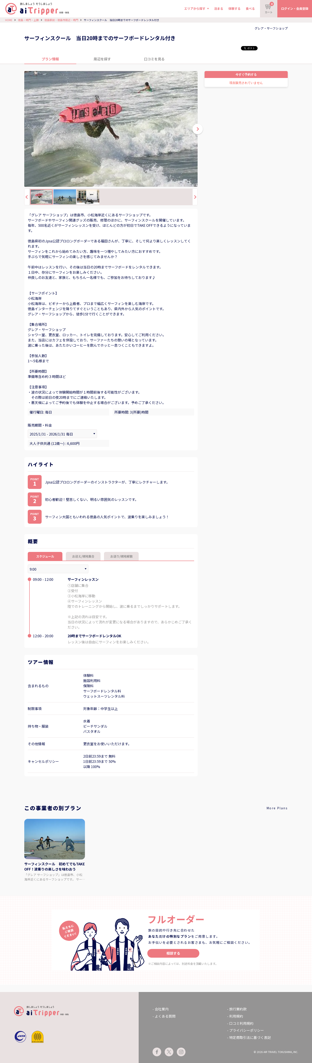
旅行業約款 (238, 1009)
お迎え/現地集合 (83, 556)
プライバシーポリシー (246, 1030)
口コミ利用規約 (241, 1023)
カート (269, 8)
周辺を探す (102, 58)
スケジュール (45, 556)
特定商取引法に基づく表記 (250, 1037)
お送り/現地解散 (121, 556)
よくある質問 (165, 1016)
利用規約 (236, 1016)
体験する (234, 8)
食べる (250, 8)
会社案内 (162, 1009)
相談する (173, 953)
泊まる (218, 8)
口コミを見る (154, 58)
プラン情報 (50, 58)
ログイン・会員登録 (294, 8)
